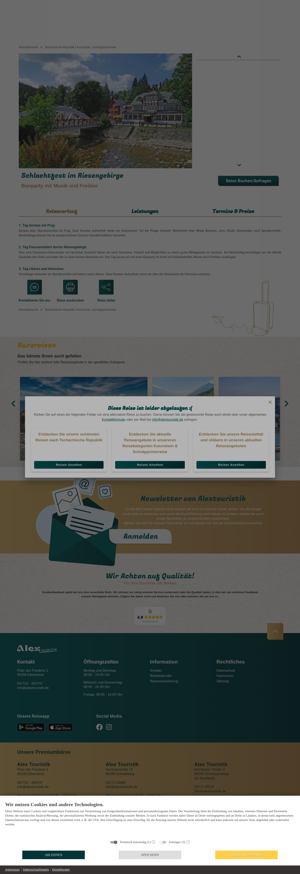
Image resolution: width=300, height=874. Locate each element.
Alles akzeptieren (246, 855)
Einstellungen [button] (61, 869)
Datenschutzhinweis (36, 869)
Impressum (12, 869)
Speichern (150, 855)
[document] (150, 819)
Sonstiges (175, 842)
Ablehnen (53, 855)
